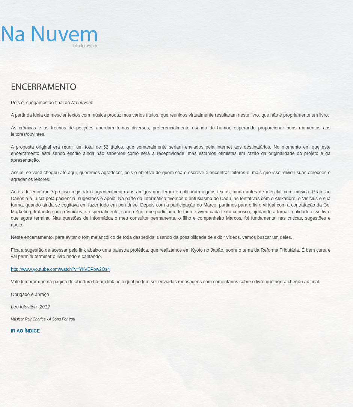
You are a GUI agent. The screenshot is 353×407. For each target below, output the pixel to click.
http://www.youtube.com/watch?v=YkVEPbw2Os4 (60, 269)
